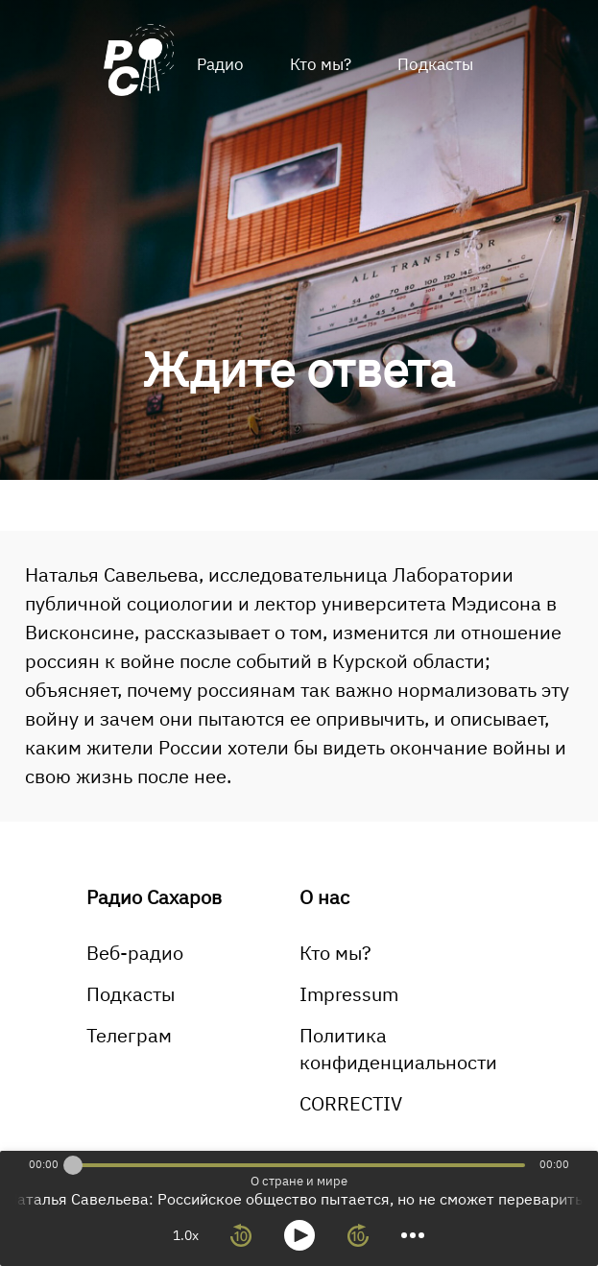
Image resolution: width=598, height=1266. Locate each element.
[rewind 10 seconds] (241, 1235)
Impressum (348, 994)
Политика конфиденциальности (398, 1048)
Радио (220, 64)
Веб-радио (134, 953)
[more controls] (413, 1235)
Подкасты (435, 64)
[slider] (73, 1165)
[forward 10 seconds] (358, 1235)
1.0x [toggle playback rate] (186, 1235)
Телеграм (129, 1035)
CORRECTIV (350, 1103)
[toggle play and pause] (299, 1235)
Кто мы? (320, 64)
